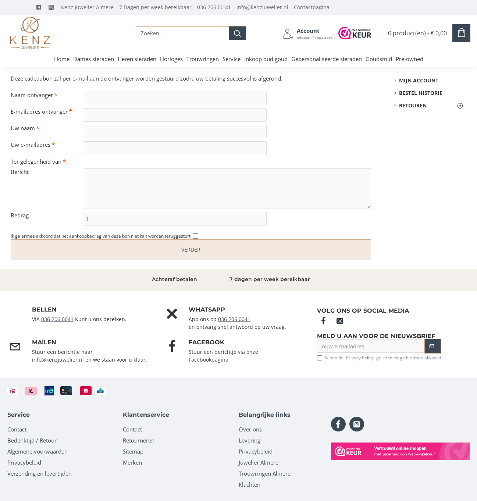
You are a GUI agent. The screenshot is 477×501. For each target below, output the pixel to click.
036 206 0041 (57, 319)
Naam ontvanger (32, 95)
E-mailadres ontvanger (39, 112)
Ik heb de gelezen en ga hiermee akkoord (379, 358)
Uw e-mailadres (30, 145)
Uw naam (23, 128)
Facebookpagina (208, 359)
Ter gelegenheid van (36, 162)
